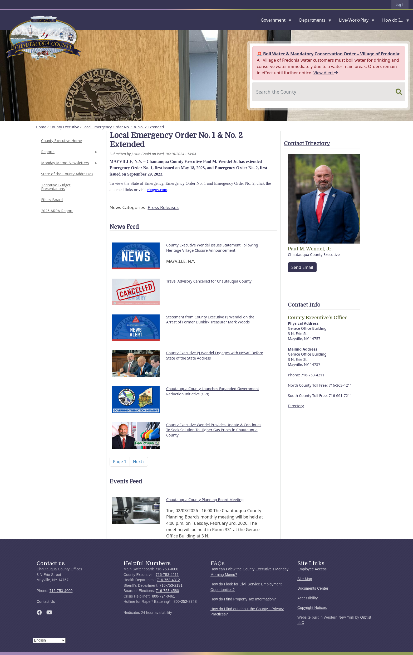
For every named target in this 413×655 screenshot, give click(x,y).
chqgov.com (157, 189)
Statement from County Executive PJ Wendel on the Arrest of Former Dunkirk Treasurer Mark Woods (210, 319)
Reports (69, 153)
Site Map (304, 579)
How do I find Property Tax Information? (243, 599)
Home (41, 126)
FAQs (217, 563)
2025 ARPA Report (57, 210)
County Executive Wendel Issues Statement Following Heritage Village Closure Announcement (212, 247)
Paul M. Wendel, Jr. (310, 248)
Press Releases (163, 207)
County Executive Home (61, 140)
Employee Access (312, 569)
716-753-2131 (171, 586)
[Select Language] (49, 640)
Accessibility (307, 598)
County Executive (64, 126)
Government (274, 21)
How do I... (394, 21)
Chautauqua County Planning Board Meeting (205, 499)
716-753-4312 (168, 580)
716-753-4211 (167, 575)
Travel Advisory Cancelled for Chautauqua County (209, 281)
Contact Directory (307, 143)
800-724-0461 (163, 596)
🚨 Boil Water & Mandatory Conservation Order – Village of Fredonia (328, 54)
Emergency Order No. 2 (234, 183)
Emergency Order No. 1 (185, 183)
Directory (296, 405)
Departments (313, 21)
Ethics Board (52, 199)
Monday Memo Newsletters (69, 164)
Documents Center (312, 588)
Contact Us (46, 602)
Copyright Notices (312, 608)
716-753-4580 (167, 591)
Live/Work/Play (355, 21)
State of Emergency (146, 183)
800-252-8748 (185, 602)
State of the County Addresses (67, 173)
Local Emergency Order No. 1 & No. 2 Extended (123, 126)
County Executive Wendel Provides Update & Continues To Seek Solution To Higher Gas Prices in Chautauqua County (213, 430)
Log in (400, 5)
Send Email (302, 267)
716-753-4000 (61, 591)
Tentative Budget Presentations (56, 186)
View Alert (325, 73)
